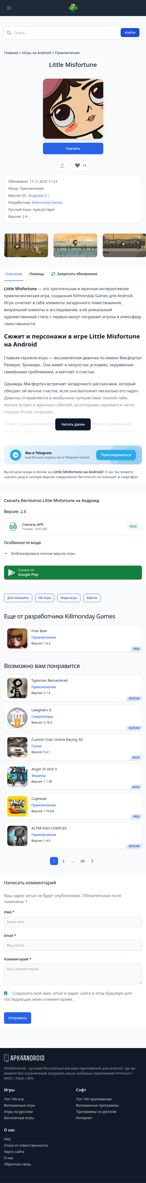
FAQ (7, 1139)
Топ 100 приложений (94, 1099)
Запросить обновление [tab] (74, 273)
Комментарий (17, 959)
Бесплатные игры (19, 1117)
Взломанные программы (97, 1105)
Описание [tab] (13, 273)
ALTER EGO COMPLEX (49, 828)
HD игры (44, 598)
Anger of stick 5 (44, 769)
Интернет (84, 1117)
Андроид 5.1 (38, 195)
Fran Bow (39, 630)
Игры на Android (36, 52)
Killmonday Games (47, 202)
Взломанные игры (19, 1105)
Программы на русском (96, 1111)
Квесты (92, 598)
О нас (9, 1157)
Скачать (73, 148)
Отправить (17, 1018)
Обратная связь (17, 1164)
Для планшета (18, 598)
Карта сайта (14, 1151)
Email (10, 935)
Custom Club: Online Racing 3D (57, 739)
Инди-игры (69, 598)
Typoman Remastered (49, 680)
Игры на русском (18, 1111)
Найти (130, 32)
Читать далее (73, 424)
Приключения (67, 52)
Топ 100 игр (14, 1099)
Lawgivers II (41, 710)
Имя (9, 912)
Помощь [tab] (36, 273)
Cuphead (38, 798)
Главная (11, 52)
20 (82, 861)
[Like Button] (77, 165)
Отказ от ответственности (26, 1145)
